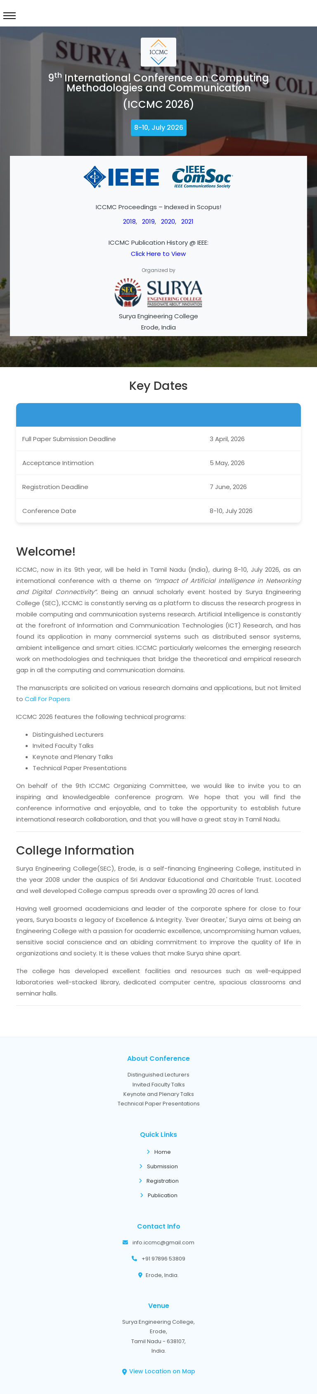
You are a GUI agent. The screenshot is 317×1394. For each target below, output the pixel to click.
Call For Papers (47, 699)
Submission (158, 1166)
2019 (148, 221)
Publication (158, 1195)
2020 (168, 221)
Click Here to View (158, 253)
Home (159, 1152)
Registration (159, 1181)
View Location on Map (158, 1371)
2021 (187, 221)
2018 (129, 221)
